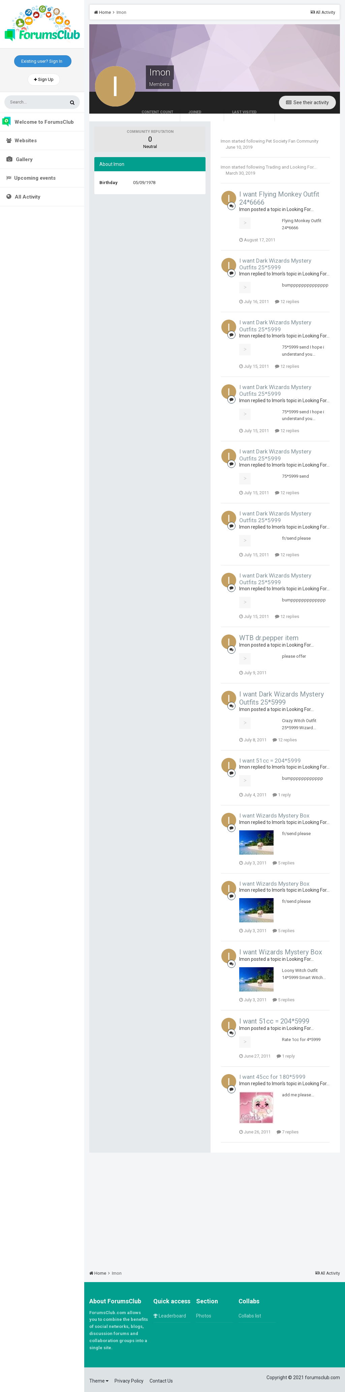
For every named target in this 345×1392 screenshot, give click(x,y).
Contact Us (161, 1381)
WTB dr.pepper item (269, 638)
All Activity (26, 197)
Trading (273, 167)
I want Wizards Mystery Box (274, 815)
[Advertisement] (214, 1208)
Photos (203, 1316)
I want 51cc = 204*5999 (270, 760)
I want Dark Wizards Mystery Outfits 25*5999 (275, 264)
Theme (98, 1381)
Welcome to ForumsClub (37, 122)
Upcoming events (31, 178)
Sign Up (44, 79)
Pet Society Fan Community (292, 141)
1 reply (282, 794)
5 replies (283, 862)
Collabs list (250, 1316)
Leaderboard (169, 1316)
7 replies (288, 1131)
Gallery (23, 159)
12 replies (287, 301)
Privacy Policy (129, 1381)
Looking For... (303, 167)
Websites (21, 141)
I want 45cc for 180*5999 (272, 1076)
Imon (225, 141)
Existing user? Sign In (42, 61)
